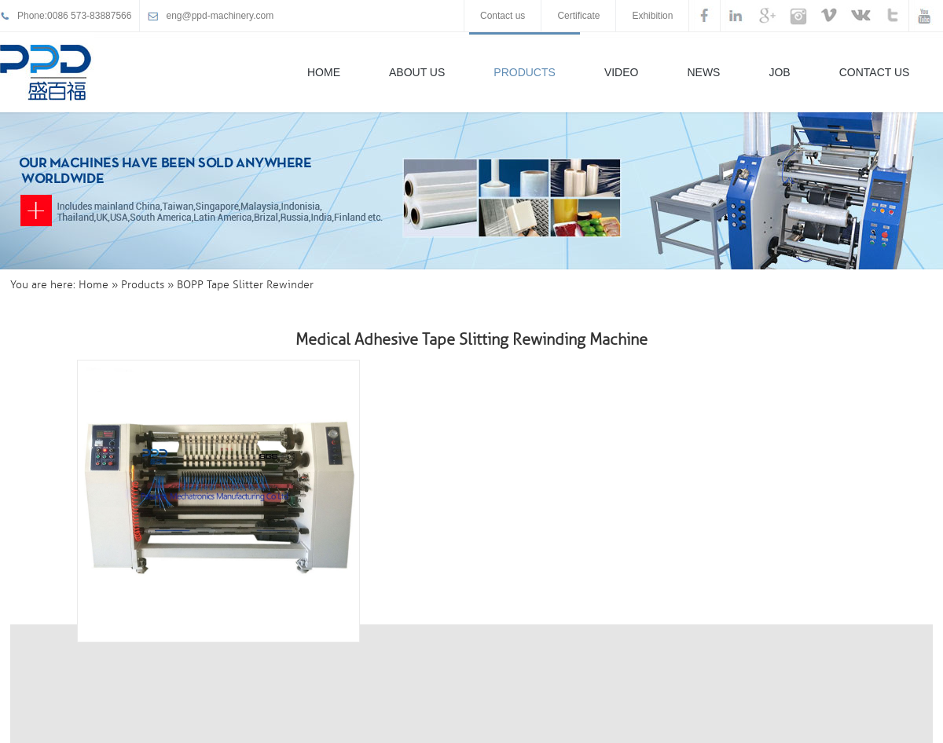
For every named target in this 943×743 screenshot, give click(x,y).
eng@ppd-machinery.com (219, 15)
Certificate (578, 15)
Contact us (502, 15)
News (703, 72)
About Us (417, 72)
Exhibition (652, 15)
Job (779, 72)
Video (621, 72)
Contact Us (874, 72)
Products (525, 72)
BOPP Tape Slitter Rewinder (245, 284)
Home (323, 72)
